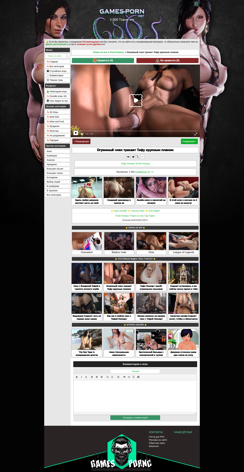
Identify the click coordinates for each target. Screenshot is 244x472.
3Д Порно (150, 216)
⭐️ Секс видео (152, 211)
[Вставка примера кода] (129, 377)
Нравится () (103, 60)
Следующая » (189, 141)
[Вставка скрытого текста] (138, 377)
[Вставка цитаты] (124, 377)
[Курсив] (81, 377)
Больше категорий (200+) (135, 220)
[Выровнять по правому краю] (101, 377)
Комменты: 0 (142, 172)
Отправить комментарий (135, 417)
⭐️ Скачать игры (136, 211)
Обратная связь (157, 443)
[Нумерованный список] (112, 377)
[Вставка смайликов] (118, 377)
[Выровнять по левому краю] (92, 377)
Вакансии (154, 446)
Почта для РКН (156, 437)
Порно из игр (100, 52)
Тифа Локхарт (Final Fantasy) (135, 163)
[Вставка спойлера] (133, 377)
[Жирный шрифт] (76, 377)
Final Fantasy (117, 52)
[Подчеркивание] (86, 377)
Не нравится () (167, 60)
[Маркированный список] (107, 377)
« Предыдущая (81, 141)
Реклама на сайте (158, 440)
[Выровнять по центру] (96, 377)
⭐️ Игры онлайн (119, 211)
